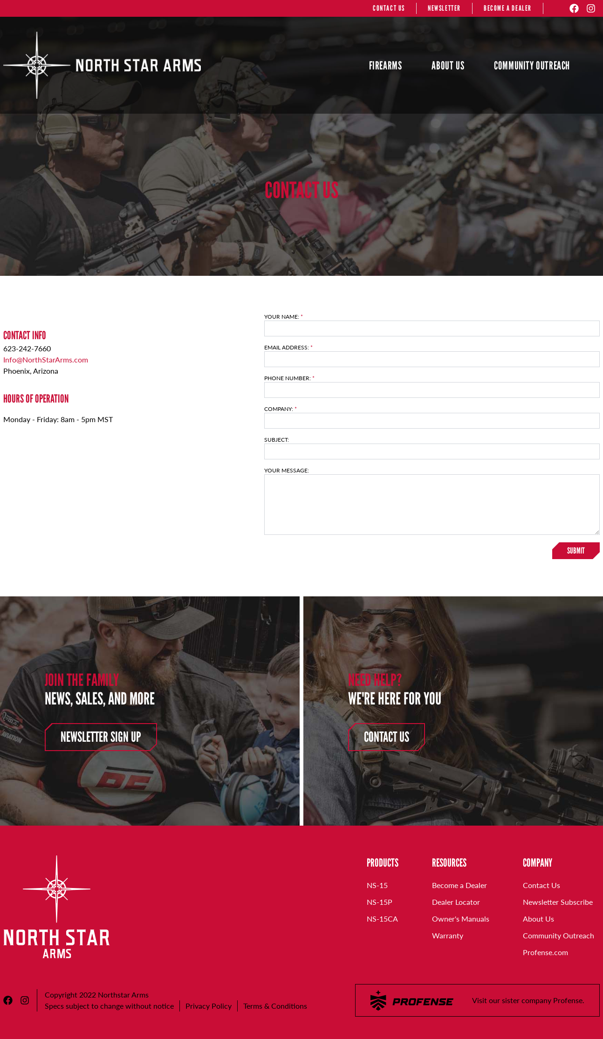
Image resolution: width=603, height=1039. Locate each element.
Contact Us (386, 736)
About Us (538, 918)
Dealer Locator (456, 901)
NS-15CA (382, 918)
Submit (576, 551)
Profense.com (545, 952)
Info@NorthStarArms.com (45, 359)
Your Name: (283, 317)
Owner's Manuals (460, 918)
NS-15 (377, 885)
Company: (280, 409)
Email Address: (288, 347)
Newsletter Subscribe (558, 901)
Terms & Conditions (275, 1005)
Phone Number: (289, 378)
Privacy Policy (208, 1005)
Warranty (447, 935)
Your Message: (286, 470)
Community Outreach (558, 935)
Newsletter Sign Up (101, 736)
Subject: (276, 440)
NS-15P (379, 901)
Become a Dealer (459, 885)
